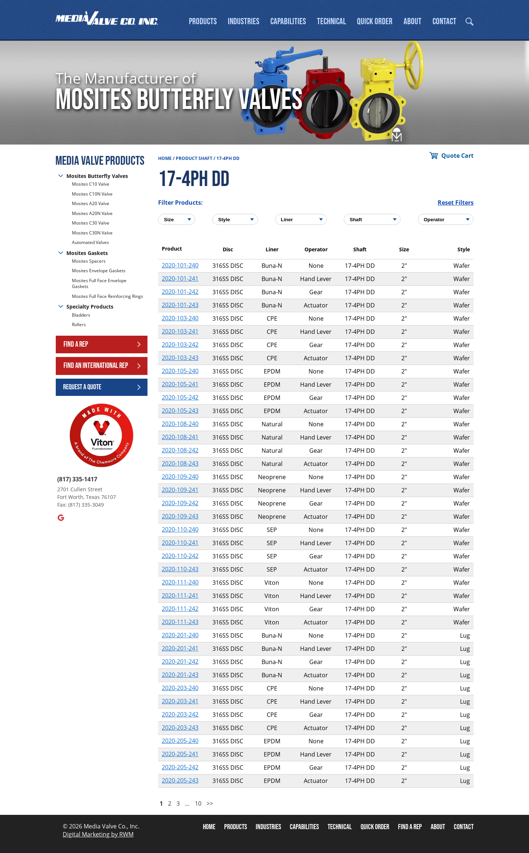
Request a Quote (82, 387)
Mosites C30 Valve (90, 223)
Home (165, 158)
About (413, 21)
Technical (331, 21)
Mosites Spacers (89, 261)
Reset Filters (456, 202)
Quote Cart (457, 156)
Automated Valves (90, 242)
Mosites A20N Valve (92, 213)
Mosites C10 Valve (90, 184)
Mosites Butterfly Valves (97, 175)
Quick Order (375, 21)
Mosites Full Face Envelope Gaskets (99, 283)
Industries (243, 21)
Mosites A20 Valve (90, 203)
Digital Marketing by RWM (98, 834)
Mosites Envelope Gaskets (98, 270)
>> (210, 803)
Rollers (79, 324)
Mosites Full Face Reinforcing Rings (107, 296)
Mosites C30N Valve (92, 233)
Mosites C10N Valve (92, 194)
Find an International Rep (95, 365)
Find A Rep (410, 827)
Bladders (81, 315)
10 (198, 803)
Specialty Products (89, 306)
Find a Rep (75, 344)
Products (203, 21)
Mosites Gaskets (87, 252)
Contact (444, 21)
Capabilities (288, 21)
